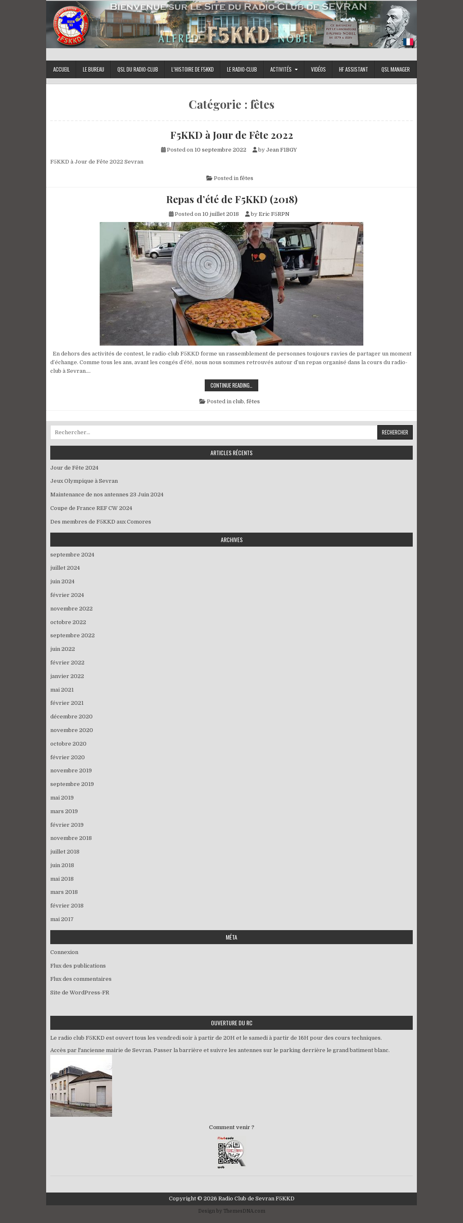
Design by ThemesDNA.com (231, 1211)
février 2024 (67, 595)
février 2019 (67, 825)
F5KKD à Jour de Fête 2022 (231, 134)
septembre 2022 (72, 635)
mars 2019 (64, 811)
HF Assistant (353, 69)
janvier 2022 (67, 676)
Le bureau (93, 69)
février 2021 (67, 703)
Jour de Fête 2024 (74, 468)
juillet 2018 (65, 852)
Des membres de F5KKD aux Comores (100, 522)
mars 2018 (64, 892)
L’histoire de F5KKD (192, 69)
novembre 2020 (71, 730)
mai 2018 (62, 879)
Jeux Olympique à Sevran (86, 481)
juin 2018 (62, 865)
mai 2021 (62, 690)
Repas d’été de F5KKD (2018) (231, 199)
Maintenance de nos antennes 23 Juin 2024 (107, 494)
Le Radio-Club (242, 69)
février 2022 (67, 662)
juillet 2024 (65, 568)
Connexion (64, 952)
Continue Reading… (234, 386)
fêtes (246, 178)
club (238, 401)
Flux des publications (78, 966)
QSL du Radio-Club (137, 69)
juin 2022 (62, 649)
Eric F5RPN (274, 214)
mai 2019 (62, 798)
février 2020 (67, 757)
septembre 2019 (72, 784)
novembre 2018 (71, 838)
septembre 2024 (72, 555)
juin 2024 (62, 581)
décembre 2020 (71, 716)
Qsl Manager (395, 69)
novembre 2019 (71, 770)
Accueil (61, 69)
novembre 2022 (71, 609)
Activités (281, 69)
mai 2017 (62, 919)
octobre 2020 (68, 744)
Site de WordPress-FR (79, 992)
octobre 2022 (68, 622)
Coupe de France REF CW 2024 (91, 508)
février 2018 (67, 906)
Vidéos (318, 69)
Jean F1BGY (281, 150)
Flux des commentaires (81, 979)
